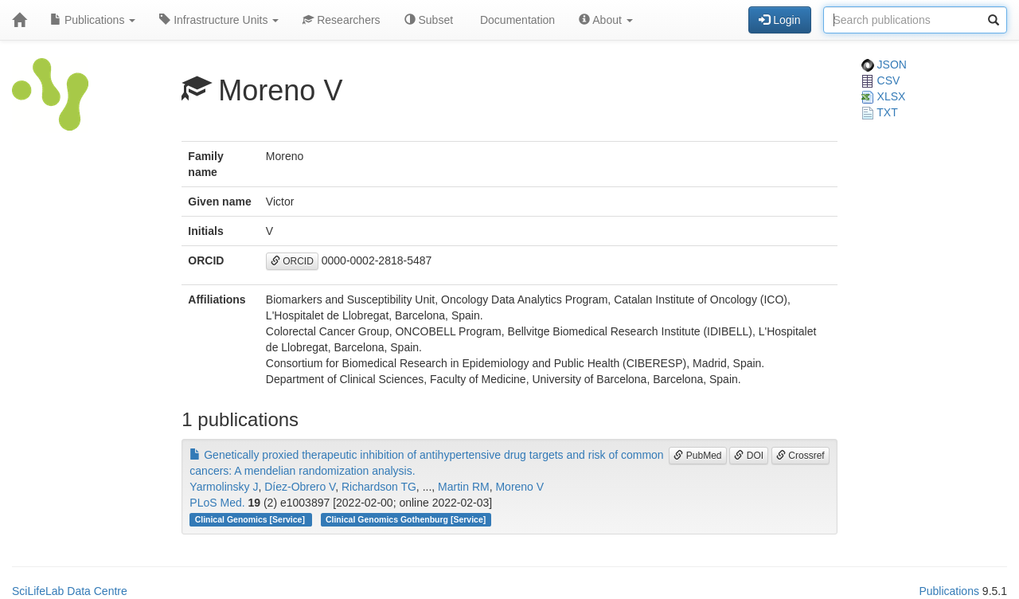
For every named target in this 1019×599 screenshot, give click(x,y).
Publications (92, 20)
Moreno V (519, 486)
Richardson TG (379, 486)
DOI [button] (748, 455)
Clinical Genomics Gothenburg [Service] (406, 519)
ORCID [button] (292, 261)
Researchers (341, 20)
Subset (428, 20)
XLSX (883, 96)
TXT (879, 112)
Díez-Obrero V (299, 486)
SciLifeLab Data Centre (69, 591)
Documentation (516, 20)
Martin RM (464, 486)
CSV (880, 80)
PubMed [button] (697, 455)
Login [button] (779, 20)
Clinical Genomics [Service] (251, 519)
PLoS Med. (216, 502)
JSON (884, 64)
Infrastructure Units (219, 20)
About (606, 20)
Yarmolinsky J (223, 486)
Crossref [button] (800, 455)
